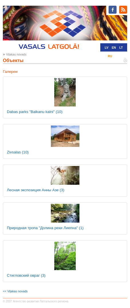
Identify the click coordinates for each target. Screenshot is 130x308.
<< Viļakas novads (15, 291)
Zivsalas (18, 152)
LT (121, 47)
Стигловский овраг (26, 275)
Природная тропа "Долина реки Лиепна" (45, 228)
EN (114, 47)
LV (106, 47)
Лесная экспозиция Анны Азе (35, 190)
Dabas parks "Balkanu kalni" (35, 112)
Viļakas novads (16, 54)
